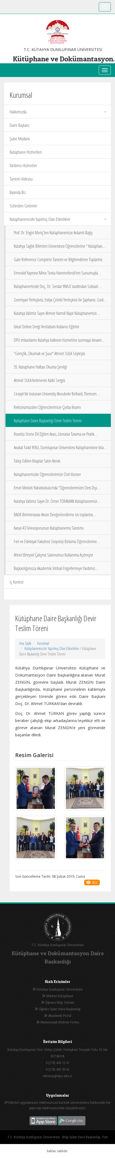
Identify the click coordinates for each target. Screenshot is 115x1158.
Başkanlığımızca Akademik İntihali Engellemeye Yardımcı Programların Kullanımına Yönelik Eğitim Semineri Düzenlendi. (59, 570)
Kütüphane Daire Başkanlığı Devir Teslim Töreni (48, 421)
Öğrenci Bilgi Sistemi (57, 1002)
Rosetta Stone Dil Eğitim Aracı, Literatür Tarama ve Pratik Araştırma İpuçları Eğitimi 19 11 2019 (54, 436)
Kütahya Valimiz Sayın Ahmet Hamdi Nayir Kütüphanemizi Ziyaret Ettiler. (55, 315)
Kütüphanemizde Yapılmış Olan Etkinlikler (58, 219)
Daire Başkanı (19, 125)
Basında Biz (18, 192)
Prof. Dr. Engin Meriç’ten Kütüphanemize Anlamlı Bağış (53, 233)
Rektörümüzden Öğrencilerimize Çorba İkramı (47, 407)
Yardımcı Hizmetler (23, 165)
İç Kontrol (16, 582)
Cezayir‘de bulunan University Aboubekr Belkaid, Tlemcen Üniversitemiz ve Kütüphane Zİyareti (55, 395)
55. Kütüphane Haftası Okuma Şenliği (40, 367)
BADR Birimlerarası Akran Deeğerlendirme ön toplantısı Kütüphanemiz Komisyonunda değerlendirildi (53, 516)
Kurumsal (43, 643)
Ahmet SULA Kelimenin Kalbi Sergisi (39, 380)
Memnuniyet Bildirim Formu (57, 1022)
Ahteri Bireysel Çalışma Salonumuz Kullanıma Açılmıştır (53, 555)
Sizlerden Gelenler (23, 206)
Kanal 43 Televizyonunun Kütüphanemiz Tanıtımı (49, 528)
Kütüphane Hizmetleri (26, 152)
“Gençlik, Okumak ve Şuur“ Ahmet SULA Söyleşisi (49, 353)
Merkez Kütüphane (57, 996)
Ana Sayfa (25, 643)
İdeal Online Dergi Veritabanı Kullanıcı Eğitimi (46, 327)
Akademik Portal (57, 1016)
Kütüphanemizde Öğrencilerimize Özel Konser (47, 474)
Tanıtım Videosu (21, 179)
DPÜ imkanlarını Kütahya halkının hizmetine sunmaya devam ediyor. (57, 342)
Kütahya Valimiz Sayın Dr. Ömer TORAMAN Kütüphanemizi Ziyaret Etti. (55, 503)
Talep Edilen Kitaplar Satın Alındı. (37, 461)
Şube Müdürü (20, 139)
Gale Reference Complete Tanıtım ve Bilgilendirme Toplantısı (58, 259)
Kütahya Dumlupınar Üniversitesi (57, 989)
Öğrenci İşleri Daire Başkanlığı (57, 1009)
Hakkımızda (58, 112)
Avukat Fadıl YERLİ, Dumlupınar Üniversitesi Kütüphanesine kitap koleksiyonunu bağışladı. (60, 449)
